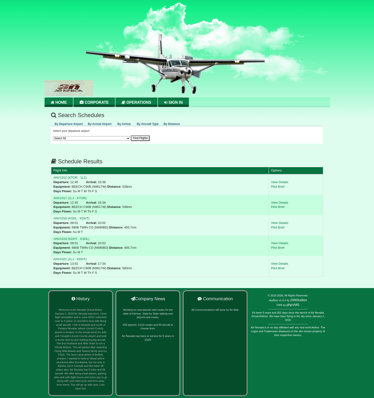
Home (59, 102)
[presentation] (68, 123)
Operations (136, 102)
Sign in (173, 102)
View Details (279, 182)
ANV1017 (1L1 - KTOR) (70, 198)
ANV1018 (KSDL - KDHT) (71, 218)
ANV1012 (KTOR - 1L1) (70, 177)
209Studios (298, 300)
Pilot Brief (277, 186)
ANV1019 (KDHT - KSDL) (71, 239)
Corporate (94, 102)
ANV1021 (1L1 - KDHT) (70, 259)
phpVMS (292, 305)
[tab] (68, 123)
